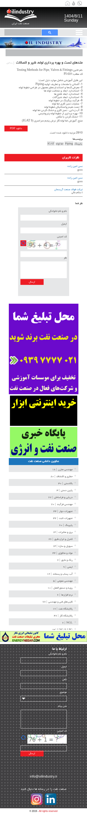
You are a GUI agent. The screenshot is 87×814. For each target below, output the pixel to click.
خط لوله (59, 143)
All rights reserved (48, 811)
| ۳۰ (65, 483)
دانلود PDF (16, 128)
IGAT (51, 143)
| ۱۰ (60, 588)
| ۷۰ (62, 504)
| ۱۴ (63, 532)
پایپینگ (78, 143)
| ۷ (65, 560)
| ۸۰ (62, 476)
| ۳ (65, 490)
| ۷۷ (57, 602)
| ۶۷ (60, 497)
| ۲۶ (60, 539)
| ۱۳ (63, 546)
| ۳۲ (63, 518)
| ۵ (63, 581)
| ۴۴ (63, 511)
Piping (69, 143)
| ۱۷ (63, 609)
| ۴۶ (63, 615)
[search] (20, 32)
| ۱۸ (62, 469)
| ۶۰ (66, 525)
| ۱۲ (60, 574)
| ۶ (65, 595)
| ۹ (68, 567)
